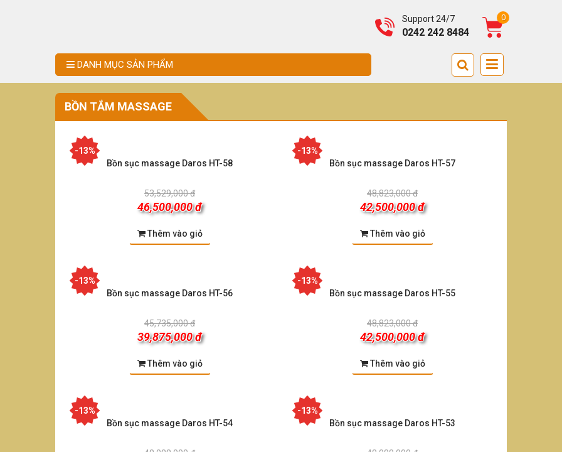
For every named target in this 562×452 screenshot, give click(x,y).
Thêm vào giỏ (170, 234)
